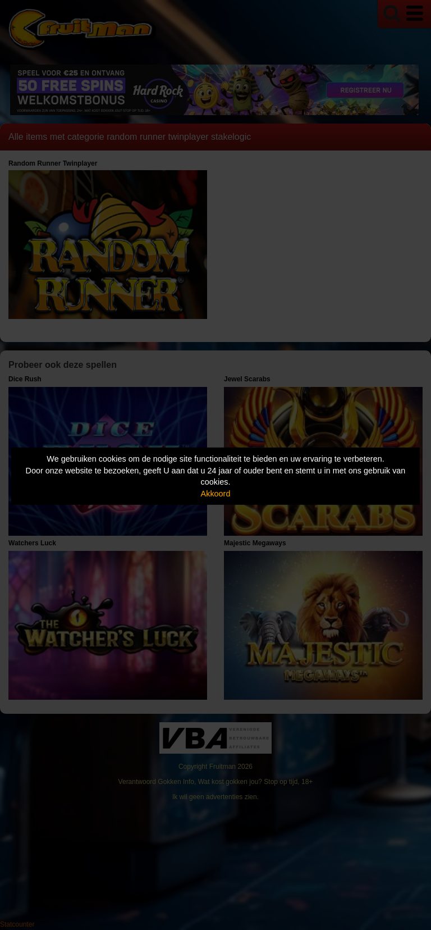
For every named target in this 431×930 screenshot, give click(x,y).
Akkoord (216, 493)
